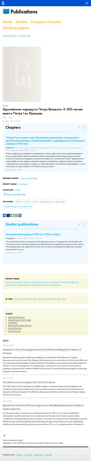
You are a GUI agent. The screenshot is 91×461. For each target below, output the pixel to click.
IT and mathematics (67, 282)
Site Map (48, 455)
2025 (25, 299)
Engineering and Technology (19, 320)
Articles (22, 21)
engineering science (40, 282)
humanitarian (54, 282)
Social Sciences (14, 331)
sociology (32, 285)
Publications (23, 11)
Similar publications (22, 224)
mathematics (22, 285)
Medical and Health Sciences (20, 325)
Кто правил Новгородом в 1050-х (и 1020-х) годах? (33, 234)
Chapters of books (46, 21)
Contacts (19, 455)
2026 (20, 299)
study (55, 424)
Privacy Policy (39, 455)
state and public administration (48, 285)
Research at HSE (24, 36)
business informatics (13, 282)
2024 (30, 299)
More (63, 299)
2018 (58, 299)
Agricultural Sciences (16, 317)
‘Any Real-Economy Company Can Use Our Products (29, 382)
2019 (54, 299)
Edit (87, 458)
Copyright (28, 455)
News (6, 340)
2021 (44, 299)
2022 (39, 299)
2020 (49, 299)
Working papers (16, 27)
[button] (44, 132)
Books (8, 21)
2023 (35, 299)
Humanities (12, 322)
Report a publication (10, 36)
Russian (17, 190)
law (77, 282)
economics (26, 282)
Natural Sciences (15, 328)
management (11, 285)
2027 (16, 299)
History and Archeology (28, 178)
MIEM (58, 413)
